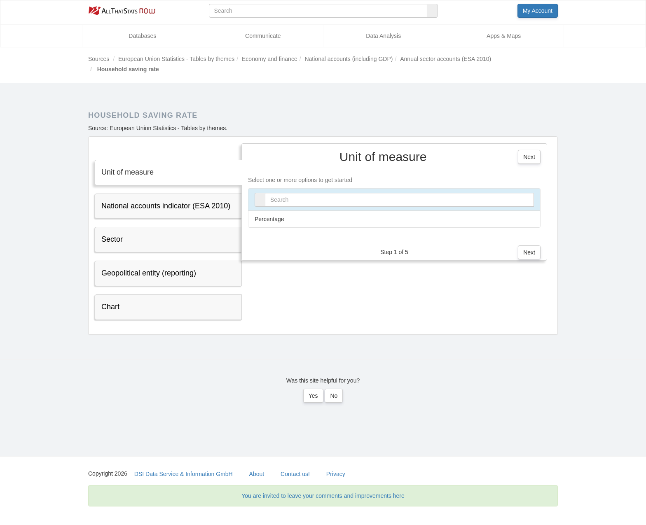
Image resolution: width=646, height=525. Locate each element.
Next (529, 157)
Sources (98, 59)
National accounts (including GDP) (348, 59)
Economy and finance (269, 59)
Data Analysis (383, 36)
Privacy (335, 474)
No (333, 395)
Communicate (263, 36)
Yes (313, 395)
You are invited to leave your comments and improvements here (323, 495)
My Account (537, 10)
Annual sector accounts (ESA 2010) (445, 59)
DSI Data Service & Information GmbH (183, 474)
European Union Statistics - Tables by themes (176, 59)
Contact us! (295, 474)
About (256, 474)
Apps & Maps (504, 36)
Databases (142, 36)
